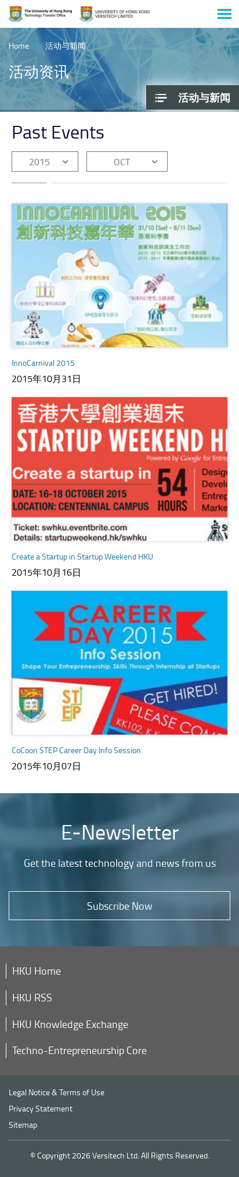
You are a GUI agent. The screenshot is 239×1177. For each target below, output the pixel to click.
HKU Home (36, 971)
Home (19, 45)
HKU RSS (32, 997)
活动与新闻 (65, 45)
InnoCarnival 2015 (43, 362)
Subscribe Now (120, 906)
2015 (39, 161)
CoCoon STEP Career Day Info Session (76, 749)
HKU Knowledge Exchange (70, 1024)
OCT (122, 161)
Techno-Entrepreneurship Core (79, 1050)
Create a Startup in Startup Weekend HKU (82, 556)
